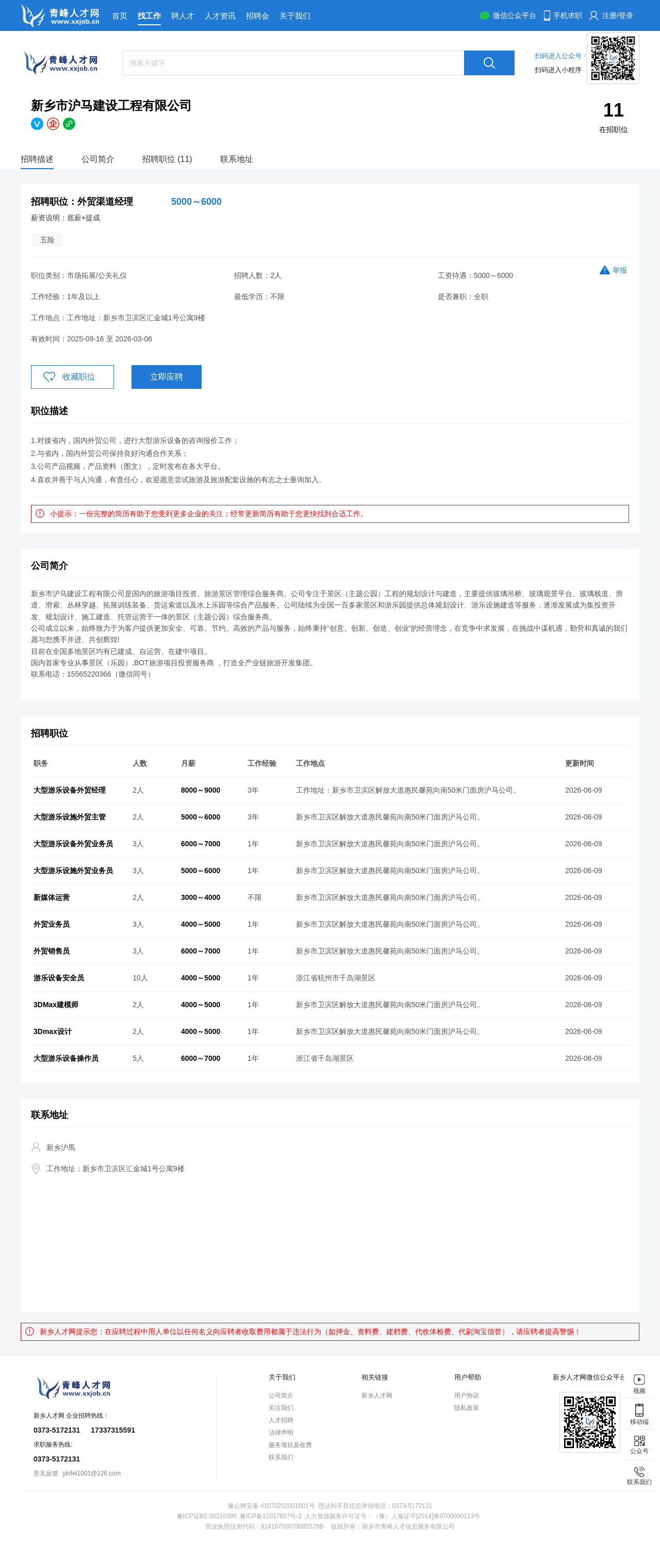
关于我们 (294, 15)
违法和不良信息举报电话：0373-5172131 (375, 1505)
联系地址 (236, 159)
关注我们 (281, 1407)
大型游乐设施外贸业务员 (73, 870)
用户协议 (466, 1395)
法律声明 (281, 1432)
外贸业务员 (52, 924)
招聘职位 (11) (167, 159)
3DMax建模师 (56, 1004)
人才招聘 (281, 1420)
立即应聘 (166, 376)
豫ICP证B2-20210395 (207, 1516)
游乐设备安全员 (59, 978)
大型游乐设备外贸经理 (70, 790)
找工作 (149, 15)
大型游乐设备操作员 (66, 1058)
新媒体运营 (52, 897)
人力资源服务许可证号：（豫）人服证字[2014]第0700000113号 (392, 1516)
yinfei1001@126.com (91, 1473)
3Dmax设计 (53, 1031)
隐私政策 (466, 1407)
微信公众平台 (514, 15)
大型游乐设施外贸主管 (70, 817)
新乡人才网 (376, 1395)
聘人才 (182, 15)
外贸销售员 (52, 951)
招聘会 (257, 15)
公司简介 (97, 159)
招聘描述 (37, 159)
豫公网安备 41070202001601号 (271, 1505)
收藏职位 (78, 376)
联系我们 (281, 1457)
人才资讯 (220, 15)
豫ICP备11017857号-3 (271, 1516)
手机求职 (567, 15)
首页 (119, 15)
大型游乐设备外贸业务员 (73, 844)
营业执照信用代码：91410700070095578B (264, 1526)
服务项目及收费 (290, 1445)
